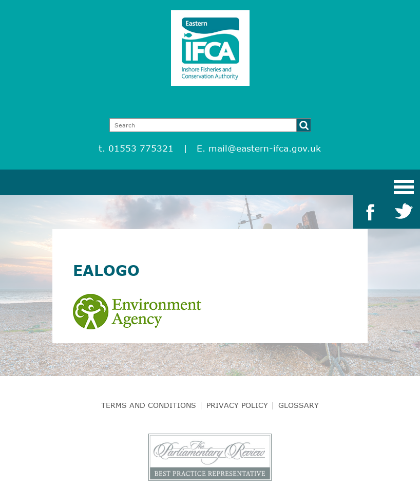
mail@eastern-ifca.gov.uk (264, 148)
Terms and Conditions (148, 405)
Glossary (298, 405)
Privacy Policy (237, 405)
